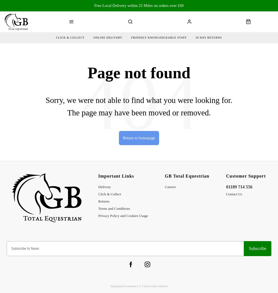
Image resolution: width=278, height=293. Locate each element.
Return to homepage (139, 138)
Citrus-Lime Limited (154, 286)
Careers (170, 187)
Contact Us (234, 194)
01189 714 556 (239, 187)
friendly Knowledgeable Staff (159, 37)
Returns (103, 201)
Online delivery (107, 37)
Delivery (104, 187)
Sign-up (257, 248)
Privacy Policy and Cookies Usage (123, 216)
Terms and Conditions (114, 208)
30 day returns (209, 37)
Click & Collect (109, 194)
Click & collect (70, 37)
